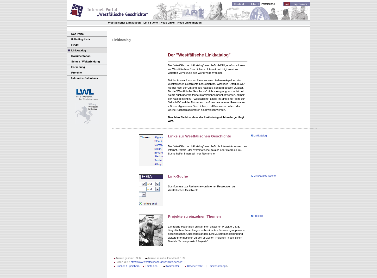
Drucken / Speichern (128, 266)
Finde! (75, 44)
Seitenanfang (218, 266)
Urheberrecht (194, 266)
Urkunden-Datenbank (84, 78)
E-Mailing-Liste (80, 39)
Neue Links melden (189, 22)
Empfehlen (151, 266)
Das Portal (77, 33)
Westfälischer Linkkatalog (124, 22)
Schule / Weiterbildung (85, 61)
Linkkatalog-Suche (265, 175)
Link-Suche (151, 22)
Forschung (78, 67)
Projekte (76, 72)
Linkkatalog (78, 50)
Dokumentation (81, 56)
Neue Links (168, 22)
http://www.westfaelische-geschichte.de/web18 (158, 261)
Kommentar (172, 266)
